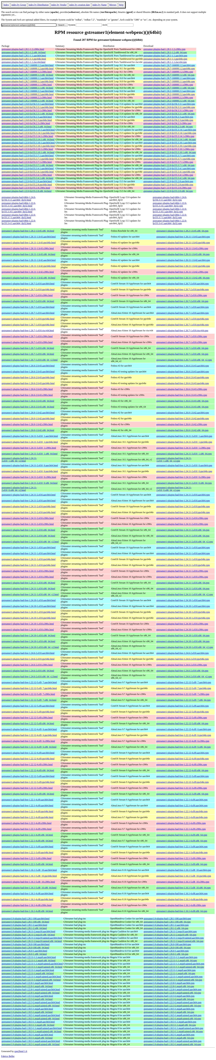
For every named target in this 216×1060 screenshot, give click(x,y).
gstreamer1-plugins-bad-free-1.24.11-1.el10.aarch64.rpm (183, 547)
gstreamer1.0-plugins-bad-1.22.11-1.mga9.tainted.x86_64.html (31, 980)
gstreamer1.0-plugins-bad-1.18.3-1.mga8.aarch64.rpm (169, 1034)
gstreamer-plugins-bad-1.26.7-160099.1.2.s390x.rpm (168, 72)
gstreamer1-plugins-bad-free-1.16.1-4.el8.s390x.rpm (181, 905)
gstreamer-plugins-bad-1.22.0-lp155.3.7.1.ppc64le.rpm (169, 159)
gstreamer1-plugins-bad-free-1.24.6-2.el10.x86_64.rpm (182, 670)
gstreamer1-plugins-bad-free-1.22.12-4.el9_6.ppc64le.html (29, 735)
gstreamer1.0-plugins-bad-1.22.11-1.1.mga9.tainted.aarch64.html (32, 964)
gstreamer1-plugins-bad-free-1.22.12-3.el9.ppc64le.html (28, 782)
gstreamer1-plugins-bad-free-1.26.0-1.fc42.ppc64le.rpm (182, 418)
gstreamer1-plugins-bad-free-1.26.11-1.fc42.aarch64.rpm (183, 260)
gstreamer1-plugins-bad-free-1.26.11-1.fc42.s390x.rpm (182, 272)
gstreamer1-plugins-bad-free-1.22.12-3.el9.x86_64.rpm (182, 794)
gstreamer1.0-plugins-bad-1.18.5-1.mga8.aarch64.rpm (169, 1009)
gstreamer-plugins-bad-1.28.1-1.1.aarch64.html (24, 55)
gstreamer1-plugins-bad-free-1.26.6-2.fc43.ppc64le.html (28, 377)
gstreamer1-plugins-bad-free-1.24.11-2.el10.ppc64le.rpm (183, 506)
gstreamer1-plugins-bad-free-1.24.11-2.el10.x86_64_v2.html (30, 541)
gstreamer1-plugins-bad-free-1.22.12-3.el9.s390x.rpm (181, 788)
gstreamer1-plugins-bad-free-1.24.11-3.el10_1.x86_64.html (29, 453)
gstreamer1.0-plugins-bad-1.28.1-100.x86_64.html (25, 922)
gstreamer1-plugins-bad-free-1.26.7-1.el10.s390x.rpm (181, 336)
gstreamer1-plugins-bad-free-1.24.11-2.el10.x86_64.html (28, 530)
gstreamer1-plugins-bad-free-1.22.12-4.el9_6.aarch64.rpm (183, 729)
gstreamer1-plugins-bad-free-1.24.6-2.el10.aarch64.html (28, 653)
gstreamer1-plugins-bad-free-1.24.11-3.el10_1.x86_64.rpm (184, 453)
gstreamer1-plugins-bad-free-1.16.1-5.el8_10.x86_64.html (29, 887)
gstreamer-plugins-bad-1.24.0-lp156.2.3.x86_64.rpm (168, 126)
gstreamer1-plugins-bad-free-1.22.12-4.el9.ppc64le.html (28, 758)
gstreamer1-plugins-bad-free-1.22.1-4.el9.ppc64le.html (27, 811)
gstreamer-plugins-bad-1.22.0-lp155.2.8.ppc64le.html (27, 184)
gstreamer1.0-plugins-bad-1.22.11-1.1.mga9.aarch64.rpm (170, 957)
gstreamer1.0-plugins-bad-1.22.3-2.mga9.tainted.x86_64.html (31, 1005)
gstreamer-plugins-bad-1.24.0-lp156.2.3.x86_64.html (26, 126)
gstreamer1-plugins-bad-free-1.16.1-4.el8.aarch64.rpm (181, 893)
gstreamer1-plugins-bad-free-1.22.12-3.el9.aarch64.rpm (182, 776)
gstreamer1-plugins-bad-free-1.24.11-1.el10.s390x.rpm (182, 571)
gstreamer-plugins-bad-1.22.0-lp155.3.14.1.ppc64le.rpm (169, 133)
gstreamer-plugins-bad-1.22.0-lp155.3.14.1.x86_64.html (28, 139)
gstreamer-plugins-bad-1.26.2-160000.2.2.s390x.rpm (168, 97)
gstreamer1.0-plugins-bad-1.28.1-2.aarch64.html (24, 925)
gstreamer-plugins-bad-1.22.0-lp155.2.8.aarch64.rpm (168, 181)
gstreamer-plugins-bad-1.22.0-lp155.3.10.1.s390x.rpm (168, 149)
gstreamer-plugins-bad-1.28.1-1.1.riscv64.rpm (165, 62)
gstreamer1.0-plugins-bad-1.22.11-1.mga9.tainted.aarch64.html (31, 976)
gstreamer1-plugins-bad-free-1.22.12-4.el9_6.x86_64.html (29, 747)
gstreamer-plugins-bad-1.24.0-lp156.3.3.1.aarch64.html (28, 104)
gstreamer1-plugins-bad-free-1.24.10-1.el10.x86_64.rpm (182, 635)
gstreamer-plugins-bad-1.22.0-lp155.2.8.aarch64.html (27, 181)
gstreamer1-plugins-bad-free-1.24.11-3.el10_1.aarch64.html (30, 436)
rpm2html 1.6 (20, 1051)
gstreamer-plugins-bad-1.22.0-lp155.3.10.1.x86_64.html (28, 152)
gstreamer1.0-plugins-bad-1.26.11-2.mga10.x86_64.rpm (170, 934)
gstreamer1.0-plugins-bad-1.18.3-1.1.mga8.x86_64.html (28, 1025)
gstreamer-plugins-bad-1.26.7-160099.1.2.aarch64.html (28, 65)
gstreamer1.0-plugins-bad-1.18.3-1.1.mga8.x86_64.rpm (170, 1025)
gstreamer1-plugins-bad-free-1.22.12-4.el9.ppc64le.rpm (182, 758)
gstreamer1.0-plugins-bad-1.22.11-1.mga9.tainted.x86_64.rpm (173, 980)
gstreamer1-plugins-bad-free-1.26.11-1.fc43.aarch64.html (29, 236)
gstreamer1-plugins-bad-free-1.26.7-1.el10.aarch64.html (28, 307)
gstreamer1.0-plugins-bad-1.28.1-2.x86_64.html (24, 928)
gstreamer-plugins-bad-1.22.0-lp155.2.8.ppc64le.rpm (168, 184)
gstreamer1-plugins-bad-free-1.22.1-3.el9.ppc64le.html (27, 852)
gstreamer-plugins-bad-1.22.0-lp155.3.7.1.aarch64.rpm (169, 155)
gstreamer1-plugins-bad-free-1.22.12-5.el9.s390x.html (27, 717)
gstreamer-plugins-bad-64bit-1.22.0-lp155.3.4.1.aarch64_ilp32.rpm (170, 222)
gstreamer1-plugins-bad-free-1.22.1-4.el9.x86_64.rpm (181, 835)
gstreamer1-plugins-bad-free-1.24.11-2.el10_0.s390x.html (29, 477)
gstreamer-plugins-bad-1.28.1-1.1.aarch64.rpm (165, 55)
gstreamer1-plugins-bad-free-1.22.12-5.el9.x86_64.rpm (182, 723)
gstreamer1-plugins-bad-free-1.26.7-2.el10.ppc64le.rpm (182, 289)
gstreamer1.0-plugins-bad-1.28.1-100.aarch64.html (26, 918)
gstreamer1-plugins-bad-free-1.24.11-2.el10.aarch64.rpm (183, 494)
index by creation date (79, 5)
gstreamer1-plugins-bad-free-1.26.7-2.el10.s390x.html (27, 295)
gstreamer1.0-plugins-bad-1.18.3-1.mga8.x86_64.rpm (169, 1038)
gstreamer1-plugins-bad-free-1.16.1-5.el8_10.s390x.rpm (182, 882)
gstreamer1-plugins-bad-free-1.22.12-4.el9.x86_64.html (28, 770)
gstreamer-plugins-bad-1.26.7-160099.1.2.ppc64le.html (28, 68)
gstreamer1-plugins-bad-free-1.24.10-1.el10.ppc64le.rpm (183, 612)
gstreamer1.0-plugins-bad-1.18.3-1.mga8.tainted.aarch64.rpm (172, 1041)
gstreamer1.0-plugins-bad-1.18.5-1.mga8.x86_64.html (27, 1012)
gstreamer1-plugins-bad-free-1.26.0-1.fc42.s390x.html (27, 424)
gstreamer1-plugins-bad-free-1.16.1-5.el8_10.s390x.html (28, 882)
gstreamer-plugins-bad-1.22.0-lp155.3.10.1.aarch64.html (28, 142)
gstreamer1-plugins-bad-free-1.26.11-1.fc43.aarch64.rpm (183, 236)
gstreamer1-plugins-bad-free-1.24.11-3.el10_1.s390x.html (29, 448)
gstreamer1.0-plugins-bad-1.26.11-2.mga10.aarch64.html (28, 931)
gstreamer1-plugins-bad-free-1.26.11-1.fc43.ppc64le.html (29, 242)
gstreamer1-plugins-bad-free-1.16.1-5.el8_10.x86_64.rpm (183, 887)
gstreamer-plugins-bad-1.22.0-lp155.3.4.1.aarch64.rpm (169, 168)
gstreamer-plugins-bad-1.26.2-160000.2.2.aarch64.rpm (169, 91)
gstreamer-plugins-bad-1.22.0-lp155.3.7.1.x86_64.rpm (169, 165)
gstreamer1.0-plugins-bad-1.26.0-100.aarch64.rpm (167, 944)
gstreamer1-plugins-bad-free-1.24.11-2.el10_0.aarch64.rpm (184, 465)
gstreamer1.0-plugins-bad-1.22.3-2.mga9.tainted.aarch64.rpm (172, 1002)
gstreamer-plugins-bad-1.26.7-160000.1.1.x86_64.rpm (168, 88)
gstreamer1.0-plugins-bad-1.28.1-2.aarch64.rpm (166, 925)
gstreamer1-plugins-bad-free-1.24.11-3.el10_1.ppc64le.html (30, 442)
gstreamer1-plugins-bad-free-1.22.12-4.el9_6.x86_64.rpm (183, 747)
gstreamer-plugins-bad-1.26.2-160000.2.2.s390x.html (27, 97)
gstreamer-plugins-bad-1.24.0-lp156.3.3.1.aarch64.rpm (169, 104)
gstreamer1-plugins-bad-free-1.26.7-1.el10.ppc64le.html (28, 319)
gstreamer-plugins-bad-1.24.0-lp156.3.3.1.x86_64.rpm (169, 113)
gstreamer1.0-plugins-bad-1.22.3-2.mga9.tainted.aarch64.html (31, 1002)
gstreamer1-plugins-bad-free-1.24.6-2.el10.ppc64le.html (28, 659)
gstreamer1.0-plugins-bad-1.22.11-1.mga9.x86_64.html (28, 973)
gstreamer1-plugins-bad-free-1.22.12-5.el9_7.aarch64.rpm (183, 682)
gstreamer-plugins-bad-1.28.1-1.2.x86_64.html (24, 52)
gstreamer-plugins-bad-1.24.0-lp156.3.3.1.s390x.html (27, 110)
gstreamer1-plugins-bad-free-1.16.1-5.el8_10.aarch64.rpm (183, 870)
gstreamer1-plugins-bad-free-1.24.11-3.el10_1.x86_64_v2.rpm (174, 459)
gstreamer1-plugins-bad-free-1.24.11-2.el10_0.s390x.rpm (183, 477)
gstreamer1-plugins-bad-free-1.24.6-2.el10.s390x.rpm (181, 665)
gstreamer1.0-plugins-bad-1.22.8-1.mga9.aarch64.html (27, 983)
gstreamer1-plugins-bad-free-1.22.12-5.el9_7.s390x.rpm (182, 694)
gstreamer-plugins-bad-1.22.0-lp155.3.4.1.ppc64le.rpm (169, 172)
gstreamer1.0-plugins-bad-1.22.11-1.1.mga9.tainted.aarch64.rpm (174, 964)
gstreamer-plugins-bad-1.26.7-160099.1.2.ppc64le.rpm (169, 68)
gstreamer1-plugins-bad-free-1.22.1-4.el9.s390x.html (26, 823)
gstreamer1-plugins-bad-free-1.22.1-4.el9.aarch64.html (27, 799)
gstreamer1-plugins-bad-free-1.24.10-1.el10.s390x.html (28, 624)
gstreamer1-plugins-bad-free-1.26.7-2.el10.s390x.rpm (181, 295)
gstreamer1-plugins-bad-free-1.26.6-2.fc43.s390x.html (27, 389)
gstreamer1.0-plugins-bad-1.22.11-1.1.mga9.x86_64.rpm (170, 960)
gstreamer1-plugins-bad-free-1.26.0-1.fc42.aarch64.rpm (182, 412)
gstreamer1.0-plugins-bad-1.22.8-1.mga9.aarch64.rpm (169, 983)
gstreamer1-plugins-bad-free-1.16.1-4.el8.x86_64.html (27, 911)
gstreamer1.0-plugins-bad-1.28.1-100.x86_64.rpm (167, 922)
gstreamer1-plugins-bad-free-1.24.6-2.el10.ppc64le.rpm (182, 659)
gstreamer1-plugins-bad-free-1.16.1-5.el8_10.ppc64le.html (29, 876)
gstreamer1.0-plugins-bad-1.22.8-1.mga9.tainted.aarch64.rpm (172, 989)
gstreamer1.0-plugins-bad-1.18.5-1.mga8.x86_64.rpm (169, 1012)
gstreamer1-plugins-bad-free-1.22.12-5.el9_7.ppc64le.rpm (183, 688)
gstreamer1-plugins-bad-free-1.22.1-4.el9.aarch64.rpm (181, 799)
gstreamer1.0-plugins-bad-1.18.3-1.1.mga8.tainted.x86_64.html (31, 1031)
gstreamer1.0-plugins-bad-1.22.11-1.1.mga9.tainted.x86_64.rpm (174, 967)
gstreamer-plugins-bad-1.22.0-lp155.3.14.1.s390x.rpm (168, 136)
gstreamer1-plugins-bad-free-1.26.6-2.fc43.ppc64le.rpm (182, 377)
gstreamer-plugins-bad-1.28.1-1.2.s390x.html (23, 49)
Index (6, 5)
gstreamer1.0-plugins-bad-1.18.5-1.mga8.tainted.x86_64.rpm (172, 1018)
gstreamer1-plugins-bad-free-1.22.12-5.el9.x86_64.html (28, 723)
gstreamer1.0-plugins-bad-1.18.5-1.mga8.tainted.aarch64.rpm (172, 1015)
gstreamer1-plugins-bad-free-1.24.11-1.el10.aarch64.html (29, 547)
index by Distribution (39, 5)
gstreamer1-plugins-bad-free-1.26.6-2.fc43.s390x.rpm (181, 389)
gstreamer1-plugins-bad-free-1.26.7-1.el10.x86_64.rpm (182, 348)
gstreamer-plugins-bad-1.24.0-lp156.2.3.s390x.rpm (167, 123)
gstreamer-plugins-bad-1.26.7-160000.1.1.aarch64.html (28, 78)
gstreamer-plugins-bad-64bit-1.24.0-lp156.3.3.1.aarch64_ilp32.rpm (170, 198)
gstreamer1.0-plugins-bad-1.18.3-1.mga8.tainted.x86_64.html (31, 1044)
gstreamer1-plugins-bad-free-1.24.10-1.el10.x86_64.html (28, 635)
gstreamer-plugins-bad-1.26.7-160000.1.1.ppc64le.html (28, 81)
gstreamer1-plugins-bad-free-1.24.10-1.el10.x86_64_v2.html (30, 647)
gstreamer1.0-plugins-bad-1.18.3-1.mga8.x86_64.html (27, 1038)
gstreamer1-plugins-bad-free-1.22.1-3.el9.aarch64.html (27, 846)
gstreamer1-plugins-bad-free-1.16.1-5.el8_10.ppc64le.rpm (183, 876)
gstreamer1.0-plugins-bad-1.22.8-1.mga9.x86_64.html (27, 986)
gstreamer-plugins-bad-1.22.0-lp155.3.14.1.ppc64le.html (28, 133)
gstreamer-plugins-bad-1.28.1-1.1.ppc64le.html (24, 59)
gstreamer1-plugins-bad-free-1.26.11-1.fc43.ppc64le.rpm (183, 242)
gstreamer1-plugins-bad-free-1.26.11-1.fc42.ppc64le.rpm (183, 266)
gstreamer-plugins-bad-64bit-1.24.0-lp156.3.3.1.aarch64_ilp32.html (19, 198)
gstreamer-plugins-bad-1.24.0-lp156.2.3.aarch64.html (27, 117)
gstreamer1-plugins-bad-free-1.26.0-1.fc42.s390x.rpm (181, 424)
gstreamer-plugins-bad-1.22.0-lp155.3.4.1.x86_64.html (27, 178)
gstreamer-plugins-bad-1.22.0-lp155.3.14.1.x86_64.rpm (169, 139)
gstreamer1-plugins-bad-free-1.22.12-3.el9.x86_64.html (28, 794)
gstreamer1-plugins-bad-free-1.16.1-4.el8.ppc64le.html (27, 899)
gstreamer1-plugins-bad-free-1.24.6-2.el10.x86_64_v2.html (30, 676)
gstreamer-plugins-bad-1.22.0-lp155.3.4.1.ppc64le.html (28, 172)
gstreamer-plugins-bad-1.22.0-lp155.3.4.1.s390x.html (27, 175)
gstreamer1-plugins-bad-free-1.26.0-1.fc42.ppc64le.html (28, 418)
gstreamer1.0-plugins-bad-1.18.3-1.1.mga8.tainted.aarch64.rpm (173, 1028)
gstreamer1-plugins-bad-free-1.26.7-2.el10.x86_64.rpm (182, 301)
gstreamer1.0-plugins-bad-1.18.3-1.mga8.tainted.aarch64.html (31, 1041)
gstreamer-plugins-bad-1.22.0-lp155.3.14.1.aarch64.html (28, 130)
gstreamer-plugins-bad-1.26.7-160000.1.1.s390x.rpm (168, 84)
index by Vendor (59, 5)
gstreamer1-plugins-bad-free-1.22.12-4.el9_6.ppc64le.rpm (183, 735)
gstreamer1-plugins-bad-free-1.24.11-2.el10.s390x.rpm (182, 518)
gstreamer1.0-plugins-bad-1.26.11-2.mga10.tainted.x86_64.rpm (173, 941)
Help (121, 5)
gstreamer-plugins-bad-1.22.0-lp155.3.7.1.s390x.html (27, 162)
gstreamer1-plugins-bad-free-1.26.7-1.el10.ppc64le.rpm (182, 319)
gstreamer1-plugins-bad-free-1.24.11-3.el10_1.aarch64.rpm (184, 436)
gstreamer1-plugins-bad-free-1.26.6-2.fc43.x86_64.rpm (182, 401)
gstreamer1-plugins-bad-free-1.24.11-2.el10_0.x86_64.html (29, 483)
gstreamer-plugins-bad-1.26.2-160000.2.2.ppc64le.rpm (169, 94)
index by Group (18, 5)
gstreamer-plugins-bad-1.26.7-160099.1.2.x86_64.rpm (168, 75)
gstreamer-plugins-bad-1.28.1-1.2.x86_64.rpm (165, 52)
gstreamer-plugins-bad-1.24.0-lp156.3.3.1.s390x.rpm (168, 110)
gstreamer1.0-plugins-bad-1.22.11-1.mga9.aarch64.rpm (169, 970)
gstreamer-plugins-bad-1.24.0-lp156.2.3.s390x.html (26, 123)
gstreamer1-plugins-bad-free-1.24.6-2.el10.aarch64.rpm (182, 653)
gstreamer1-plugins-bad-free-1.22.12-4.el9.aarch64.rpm (182, 753)
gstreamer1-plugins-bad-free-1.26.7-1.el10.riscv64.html (28, 330)
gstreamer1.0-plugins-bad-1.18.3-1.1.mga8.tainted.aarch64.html (32, 1028)
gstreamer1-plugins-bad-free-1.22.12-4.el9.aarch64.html (28, 753)
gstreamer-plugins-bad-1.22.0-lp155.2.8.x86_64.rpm (168, 191)
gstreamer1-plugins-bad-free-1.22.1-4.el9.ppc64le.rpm (181, 811)
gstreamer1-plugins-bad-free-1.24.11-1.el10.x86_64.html (28, 582)
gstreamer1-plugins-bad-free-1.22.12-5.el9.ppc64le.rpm (182, 711)
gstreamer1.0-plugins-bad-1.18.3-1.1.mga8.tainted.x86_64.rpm (173, 1031)
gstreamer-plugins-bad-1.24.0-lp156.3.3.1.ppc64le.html (28, 107)
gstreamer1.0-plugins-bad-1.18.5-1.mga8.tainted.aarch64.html (31, 1015)
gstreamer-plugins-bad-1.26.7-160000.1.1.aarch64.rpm (169, 78)
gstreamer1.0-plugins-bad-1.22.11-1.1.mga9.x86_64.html (28, 960)
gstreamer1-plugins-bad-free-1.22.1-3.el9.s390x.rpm (181, 858)
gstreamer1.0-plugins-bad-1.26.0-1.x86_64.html (24, 954)
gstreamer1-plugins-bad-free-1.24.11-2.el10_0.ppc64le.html (30, 471)
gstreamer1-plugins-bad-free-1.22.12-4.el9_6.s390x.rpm (182, 741)
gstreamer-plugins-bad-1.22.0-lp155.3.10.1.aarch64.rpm (169, 142)
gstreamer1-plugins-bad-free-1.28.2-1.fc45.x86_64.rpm (182, 231)
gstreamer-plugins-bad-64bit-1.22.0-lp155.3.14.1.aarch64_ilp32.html (19, 204)
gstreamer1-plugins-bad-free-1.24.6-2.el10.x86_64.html (28, 670)
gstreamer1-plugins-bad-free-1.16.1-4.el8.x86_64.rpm (181, 911)
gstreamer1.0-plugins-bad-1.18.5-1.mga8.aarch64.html (27, 1009)
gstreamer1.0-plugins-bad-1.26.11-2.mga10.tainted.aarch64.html (32, 938)
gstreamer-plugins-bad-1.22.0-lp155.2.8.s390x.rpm (167, 188)
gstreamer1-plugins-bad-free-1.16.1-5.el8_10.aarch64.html (29, 870)
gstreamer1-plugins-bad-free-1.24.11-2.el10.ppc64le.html (29, 506)
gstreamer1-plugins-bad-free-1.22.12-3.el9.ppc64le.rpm (182, 782)
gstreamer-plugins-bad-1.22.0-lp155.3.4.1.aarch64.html (28, 168)
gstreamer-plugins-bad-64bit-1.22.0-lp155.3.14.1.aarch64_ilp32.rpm (170, 204)
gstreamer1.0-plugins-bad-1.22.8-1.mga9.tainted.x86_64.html (31, 993)
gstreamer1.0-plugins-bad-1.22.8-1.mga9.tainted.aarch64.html (31, 989)
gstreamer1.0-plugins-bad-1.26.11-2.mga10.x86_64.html (28, 934)
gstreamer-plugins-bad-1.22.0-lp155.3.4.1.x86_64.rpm (169, 178)
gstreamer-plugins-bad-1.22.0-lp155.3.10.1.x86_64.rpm (169, 152)
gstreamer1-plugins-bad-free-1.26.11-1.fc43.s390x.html (28, 248)
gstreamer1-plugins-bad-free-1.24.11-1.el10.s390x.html (28, 571)
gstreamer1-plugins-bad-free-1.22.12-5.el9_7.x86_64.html (29, 700)
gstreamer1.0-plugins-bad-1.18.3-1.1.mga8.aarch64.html (28, 1022)
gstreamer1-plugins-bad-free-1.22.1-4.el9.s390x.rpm (181, 823)
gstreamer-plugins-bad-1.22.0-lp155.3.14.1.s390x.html (27, 136)
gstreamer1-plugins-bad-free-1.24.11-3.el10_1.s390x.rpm (183, 448)
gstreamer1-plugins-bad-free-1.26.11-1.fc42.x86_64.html (28, 278)
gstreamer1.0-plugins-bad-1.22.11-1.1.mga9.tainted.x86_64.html (32, 967)
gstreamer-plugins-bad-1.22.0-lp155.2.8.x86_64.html (26, 191)
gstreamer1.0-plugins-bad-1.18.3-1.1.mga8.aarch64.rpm (170, 1022)
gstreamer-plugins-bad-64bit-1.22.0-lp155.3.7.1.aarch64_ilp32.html (19, 216)
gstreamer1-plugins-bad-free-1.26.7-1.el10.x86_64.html (28, 348)
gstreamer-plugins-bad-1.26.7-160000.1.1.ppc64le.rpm (169, 81)
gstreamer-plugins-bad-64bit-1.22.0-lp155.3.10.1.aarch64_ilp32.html (19, 210)
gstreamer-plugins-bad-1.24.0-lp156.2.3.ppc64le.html (27, 120)
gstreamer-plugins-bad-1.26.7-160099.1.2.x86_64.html (27, 75)
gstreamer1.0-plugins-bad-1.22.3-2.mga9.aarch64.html (27, 996)
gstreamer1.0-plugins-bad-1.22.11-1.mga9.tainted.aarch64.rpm (173, 976)
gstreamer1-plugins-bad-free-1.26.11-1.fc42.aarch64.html (29, 260)
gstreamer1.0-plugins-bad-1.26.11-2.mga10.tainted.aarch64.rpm (174, 938)
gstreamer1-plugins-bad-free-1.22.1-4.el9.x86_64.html (27, 835)
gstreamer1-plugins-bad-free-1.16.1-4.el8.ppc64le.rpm (181, 899)
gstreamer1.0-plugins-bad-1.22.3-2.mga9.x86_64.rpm (169, 999)
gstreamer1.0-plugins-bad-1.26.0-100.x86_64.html (25, 947)
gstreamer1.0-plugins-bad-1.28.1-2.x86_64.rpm (166, 928)
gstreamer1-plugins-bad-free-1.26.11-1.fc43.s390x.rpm (182, 248)
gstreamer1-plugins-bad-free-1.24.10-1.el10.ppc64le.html (29, 612)
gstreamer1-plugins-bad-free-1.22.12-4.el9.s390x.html (27, 764)
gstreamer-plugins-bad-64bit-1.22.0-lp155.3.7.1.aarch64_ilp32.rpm (170, 216)
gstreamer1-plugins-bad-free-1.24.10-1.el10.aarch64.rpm (183, 600)
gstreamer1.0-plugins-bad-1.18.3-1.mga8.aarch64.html (27, 1034)
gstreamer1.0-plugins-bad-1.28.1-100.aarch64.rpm (167, 918)
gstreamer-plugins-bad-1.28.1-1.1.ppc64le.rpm (165, 59)
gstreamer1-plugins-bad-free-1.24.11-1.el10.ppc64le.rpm (183, 559)
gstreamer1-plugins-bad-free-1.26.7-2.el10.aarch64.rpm (182, 283)
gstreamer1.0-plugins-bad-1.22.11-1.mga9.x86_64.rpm (169, 973)
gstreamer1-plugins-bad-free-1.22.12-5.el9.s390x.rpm (181, 717)
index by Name (99, 5)
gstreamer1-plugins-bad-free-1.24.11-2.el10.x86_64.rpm (182, 530)
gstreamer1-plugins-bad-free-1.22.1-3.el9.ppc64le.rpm (181, 852)
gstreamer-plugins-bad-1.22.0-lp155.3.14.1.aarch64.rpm (169, 130)
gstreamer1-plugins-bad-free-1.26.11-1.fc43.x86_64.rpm (182, 254)
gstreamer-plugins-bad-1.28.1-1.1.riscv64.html (23, 62)
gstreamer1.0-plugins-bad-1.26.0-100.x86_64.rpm (167, 947)
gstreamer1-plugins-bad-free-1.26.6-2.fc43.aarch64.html (28, 365)
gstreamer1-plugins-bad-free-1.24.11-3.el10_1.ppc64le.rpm (184, 442)
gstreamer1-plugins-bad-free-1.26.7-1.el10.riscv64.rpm (182, 330)
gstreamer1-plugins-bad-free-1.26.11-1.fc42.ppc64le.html (29, 266)
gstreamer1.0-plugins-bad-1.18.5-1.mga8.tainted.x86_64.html (31, 1018)
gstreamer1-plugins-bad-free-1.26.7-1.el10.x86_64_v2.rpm (184, 360)
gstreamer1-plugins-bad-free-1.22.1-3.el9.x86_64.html (27, 864)
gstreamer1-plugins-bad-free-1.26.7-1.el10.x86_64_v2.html (30, 360)
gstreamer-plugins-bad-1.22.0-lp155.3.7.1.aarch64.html (28, 155)
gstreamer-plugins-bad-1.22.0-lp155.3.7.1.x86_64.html (27, 165)
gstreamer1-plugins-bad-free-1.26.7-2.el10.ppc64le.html (28, 289)
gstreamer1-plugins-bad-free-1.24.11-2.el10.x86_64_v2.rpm (184, 541)
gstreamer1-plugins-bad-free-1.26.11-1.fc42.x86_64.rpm (182, 278)
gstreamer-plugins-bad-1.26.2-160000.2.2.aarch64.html (28, 91)
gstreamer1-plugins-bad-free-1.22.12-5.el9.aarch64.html (28, 706)
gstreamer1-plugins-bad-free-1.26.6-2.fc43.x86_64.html (28, 401)
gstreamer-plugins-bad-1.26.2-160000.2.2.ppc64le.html (28, 94)
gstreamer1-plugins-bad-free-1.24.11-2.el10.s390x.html (28, 518)
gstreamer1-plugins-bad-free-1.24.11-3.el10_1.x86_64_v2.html (19, 459)
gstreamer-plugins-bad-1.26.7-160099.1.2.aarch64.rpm (169, 65)
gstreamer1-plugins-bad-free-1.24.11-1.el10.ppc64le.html (29, 559)
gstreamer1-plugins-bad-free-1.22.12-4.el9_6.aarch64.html (29, 729)
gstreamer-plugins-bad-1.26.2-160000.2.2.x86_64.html (27, 101)
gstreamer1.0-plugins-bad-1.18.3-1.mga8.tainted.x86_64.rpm (172, 1044)
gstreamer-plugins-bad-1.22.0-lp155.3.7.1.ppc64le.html (28, 159)
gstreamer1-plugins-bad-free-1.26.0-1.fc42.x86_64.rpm (182, 430)
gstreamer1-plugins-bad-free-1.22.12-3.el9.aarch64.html (28, 776)
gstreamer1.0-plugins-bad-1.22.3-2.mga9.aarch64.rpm (169, 996)
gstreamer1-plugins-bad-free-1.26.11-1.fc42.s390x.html (28, 272)
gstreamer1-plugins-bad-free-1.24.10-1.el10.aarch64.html (29, 600)
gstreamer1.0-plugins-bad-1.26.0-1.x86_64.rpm (166, 954)
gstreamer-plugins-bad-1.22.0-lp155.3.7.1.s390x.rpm (168, 162)
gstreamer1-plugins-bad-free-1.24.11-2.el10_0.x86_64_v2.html (19, 488)
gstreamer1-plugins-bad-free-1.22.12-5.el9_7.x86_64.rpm (183, 700)
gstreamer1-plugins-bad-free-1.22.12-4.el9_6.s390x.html (28, 741)
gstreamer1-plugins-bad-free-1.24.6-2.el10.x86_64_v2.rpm (184, 676)
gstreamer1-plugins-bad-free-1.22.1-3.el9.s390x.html (26, 858)
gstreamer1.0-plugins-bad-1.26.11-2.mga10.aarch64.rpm (170, 931)
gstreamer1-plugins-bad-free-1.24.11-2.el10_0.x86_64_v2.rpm (174, 488)
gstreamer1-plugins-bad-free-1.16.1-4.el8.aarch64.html (27, 893)
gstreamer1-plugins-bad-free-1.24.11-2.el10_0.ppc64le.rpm (184, 471)
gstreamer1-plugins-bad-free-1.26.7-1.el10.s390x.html (27, 336)
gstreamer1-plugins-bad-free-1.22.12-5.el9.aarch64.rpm (182, 706)
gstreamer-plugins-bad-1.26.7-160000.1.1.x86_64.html (27, 88)
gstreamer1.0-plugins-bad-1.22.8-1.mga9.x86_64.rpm (169, 986)
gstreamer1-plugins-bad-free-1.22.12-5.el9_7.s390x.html (28, 694)
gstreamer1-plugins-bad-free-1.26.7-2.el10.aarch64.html (28, 283)
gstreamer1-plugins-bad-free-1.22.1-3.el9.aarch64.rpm (181, 846)
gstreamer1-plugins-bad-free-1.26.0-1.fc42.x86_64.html (28, 430)
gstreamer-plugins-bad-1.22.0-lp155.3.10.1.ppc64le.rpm (169, 146)
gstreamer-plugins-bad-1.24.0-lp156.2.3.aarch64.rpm (168, 117)
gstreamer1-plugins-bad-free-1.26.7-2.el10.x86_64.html (28, 301)
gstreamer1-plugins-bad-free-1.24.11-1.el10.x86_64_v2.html (30, 594)
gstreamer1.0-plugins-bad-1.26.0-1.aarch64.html (24, 951)
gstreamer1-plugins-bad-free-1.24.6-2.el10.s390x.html (27, 665)
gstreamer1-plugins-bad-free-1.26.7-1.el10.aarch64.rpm (182, 307)
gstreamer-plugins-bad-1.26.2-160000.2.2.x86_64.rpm (168, 101)
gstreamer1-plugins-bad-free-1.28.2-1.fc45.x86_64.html (28, 231)
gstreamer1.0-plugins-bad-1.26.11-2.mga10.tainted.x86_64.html (32, 941)
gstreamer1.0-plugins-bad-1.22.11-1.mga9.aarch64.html (28, 970)
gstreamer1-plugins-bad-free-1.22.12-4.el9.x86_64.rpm (182, 770)
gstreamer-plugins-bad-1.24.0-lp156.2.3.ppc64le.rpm (168, 120)
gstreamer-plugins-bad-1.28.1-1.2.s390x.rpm (164, 49)
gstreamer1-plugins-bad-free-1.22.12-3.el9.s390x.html (27, 788)
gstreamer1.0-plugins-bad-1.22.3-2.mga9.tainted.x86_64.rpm (172, 1005)
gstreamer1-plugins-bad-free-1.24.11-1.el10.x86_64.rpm (182, 582)
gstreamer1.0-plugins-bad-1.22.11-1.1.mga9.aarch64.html (29, 957)
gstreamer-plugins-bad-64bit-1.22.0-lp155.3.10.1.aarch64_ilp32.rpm (170, 210)
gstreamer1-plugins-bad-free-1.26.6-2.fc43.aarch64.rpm (182, 365)
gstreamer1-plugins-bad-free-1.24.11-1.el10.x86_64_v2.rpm (184, 594)
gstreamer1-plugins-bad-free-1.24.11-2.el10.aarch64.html (29, 494)
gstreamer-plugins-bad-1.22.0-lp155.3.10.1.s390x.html (27, 149)
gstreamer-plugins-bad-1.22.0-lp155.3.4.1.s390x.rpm (168, 175)
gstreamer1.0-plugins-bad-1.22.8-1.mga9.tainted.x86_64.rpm (172, 993)
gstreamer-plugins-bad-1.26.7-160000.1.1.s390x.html (27, 84)
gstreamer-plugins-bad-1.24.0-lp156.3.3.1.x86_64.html (27, 113)
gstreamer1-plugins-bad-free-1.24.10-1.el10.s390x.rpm (182, 624)
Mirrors (112, 5)
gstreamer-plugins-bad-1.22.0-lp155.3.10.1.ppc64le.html (28, 146)
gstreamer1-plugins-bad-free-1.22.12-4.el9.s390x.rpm (181, 764)
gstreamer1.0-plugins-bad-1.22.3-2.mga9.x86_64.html (27, 999)
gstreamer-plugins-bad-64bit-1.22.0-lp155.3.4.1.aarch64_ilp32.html (19, 222)
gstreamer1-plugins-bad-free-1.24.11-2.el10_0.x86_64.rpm (184, 483)
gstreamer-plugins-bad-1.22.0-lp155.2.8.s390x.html (26, 188)
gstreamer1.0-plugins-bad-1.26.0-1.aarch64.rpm (166, 951)
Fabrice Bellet (7, 1056)
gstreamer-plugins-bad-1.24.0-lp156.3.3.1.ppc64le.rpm (169, 107)
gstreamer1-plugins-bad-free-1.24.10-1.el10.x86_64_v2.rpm (184, 647)
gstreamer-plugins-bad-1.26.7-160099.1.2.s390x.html (27, 72)
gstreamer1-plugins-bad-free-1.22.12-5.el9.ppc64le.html (28, 711)
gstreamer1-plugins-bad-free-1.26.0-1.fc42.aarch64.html (28, 412)
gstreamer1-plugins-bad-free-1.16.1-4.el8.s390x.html (26, 905)
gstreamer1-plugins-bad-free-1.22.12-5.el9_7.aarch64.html (29, 682)
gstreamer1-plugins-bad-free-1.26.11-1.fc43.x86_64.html (28, 254)
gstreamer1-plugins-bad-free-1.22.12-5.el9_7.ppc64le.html (29, 688)
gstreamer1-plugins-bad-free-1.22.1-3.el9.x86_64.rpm (181, 864)
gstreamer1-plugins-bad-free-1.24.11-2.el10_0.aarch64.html (30, 465)
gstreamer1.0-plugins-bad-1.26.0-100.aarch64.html (26, 944)
